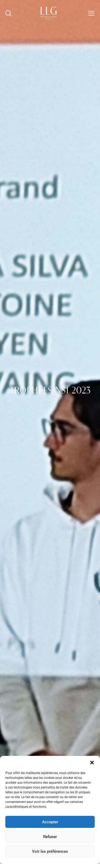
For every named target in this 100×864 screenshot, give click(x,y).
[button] (92, 762)
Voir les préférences (50, 851)
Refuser (50, 836)
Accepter (50, 822)
